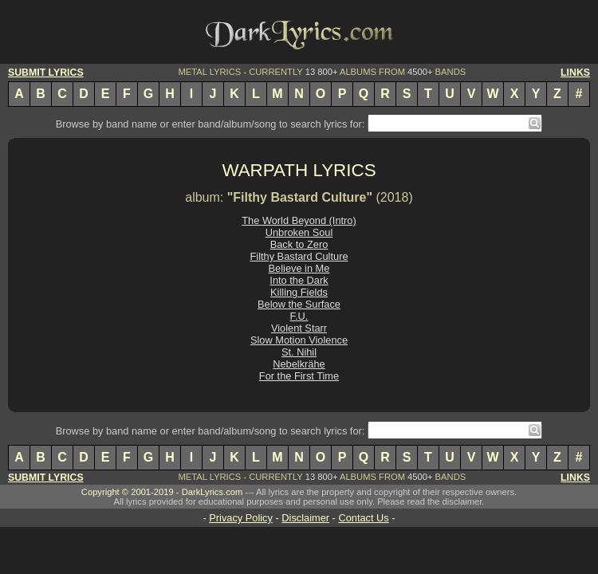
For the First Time (299, 376)
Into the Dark (298, 280)
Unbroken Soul (299, 232)
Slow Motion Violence (299, 340)
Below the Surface (299, 304)
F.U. (299, 316)
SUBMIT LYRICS (46, 72)
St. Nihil (299, 352)
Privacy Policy (241, 518)
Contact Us (363, 518)
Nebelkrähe (299, 364)
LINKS (575, 72)
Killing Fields (299, 292)
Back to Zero (299, 244)
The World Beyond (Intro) (299, 220)
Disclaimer (305, 518)
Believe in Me (299, 268)
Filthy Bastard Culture (299, 256)
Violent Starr (299, 328)
